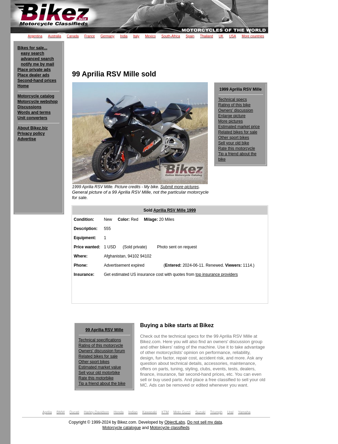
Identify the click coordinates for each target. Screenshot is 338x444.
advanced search (37, 58)
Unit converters (32, 118)
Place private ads (34, 69)
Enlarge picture (232, 115)
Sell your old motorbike (99, 372)
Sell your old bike (233, 143)
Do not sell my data (204, 422)
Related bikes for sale (237, 132)
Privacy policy (31, 133)
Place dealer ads (33, 75)
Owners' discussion (235, 110)
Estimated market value (100, 367)
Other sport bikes (233, 137)
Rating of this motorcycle (101, 345)
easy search (32, 53)
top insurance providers (217, 274)
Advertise (27, 139)
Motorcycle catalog (36, 96)
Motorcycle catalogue (121, 427)
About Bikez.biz (33, 128)
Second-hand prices (37, 80)
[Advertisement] (311, 113)
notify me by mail (37, 64)
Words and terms (34, 112)
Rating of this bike (234, 105)
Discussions (30, 107)
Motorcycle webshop (38, 101)
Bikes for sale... (32, 48)
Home (23, 86)
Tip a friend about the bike (102, 383)
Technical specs (232, 99)
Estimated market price (239, 126)
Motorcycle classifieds (170, 427)
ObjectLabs (174, 422)
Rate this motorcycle (236, 148)
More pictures (230, 121)
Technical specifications (100, 340)
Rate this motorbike (96, 378)
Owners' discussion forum (102, 351)
